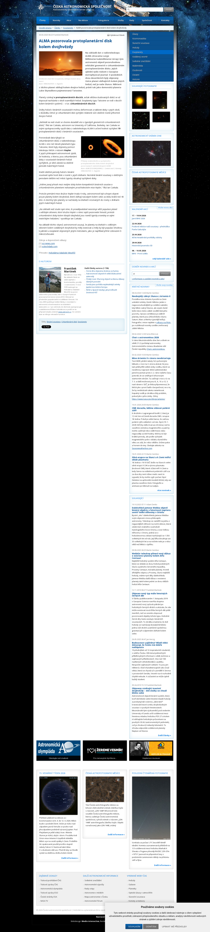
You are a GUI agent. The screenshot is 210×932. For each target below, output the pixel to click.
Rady (132, 20)
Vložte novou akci (165, 207)
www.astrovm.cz (64, 312)
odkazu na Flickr (163, 322)
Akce (69, 20)
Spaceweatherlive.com (142, 448)
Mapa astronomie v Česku (96, 896)
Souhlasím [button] (134, 926)
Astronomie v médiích (94, 892)
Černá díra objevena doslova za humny (102, 271)
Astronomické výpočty (94, 884)
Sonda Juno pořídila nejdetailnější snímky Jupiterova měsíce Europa (103, 285)
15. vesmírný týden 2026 (52, 773)
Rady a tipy (89, 888)
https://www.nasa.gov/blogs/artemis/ (148, 399)
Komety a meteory (137, 901)
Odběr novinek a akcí (144, 266)
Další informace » (69, 858)
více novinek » (164, 490)
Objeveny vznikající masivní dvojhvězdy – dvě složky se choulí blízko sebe (149, 690)
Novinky (56, 20)
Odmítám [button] (151, 926)
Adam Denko (151, 504)
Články (43, 20)
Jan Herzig (150, 639)
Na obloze (83, 20)
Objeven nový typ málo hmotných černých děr (149, 594)
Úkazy (135, 34)
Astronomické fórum (94, 901)
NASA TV (44, 901)
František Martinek (60, 35)
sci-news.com (48, 243)
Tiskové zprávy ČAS (49, 884)
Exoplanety (68, 27)
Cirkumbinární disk (69, 322)
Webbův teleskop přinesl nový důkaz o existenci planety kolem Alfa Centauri (151, 555)
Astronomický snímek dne (146, 135)
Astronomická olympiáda (51, 888)
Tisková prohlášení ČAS (51, 880)
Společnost (147, 20)
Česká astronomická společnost (57, 910)
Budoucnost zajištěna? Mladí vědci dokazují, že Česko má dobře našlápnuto (150, 645)
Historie (136, 79)
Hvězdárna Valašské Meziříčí (62, 252)
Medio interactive (90, 921)
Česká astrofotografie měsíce (149, 172)
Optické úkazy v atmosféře (140, 892)
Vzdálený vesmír (140, 56)
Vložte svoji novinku (164, 285)
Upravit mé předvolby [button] (174, 926)
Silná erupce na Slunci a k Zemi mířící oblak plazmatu (151, 458)
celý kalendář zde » (161, 258)
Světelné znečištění (141, 61)
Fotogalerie (103, 20)
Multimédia (137, 65)
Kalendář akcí (140, 209)
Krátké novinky (140, 286)
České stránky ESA (49, 896)
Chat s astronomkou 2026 (145, 337)
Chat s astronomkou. (156, 349)
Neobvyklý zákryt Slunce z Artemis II (151, 296)
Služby (121, 20)
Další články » (164, 735)
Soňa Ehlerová (152, 334)
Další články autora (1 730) (97, 268)
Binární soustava (54, 322)
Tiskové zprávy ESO (49, 892)
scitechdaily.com (49, 246)
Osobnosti (137, 70)
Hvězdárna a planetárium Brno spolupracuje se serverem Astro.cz (102, 910)
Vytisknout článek (117, 35)
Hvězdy (135, 47)
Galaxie (132, 884)
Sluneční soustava (140, 43)
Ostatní (135, 74)
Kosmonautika (139, 38)
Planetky (132, 888)
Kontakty (165, 20)
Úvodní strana (45, 27)
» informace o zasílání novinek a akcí (148, 278)
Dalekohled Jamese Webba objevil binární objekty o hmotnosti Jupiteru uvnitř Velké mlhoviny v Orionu (151, 510)
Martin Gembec (152, 293)
